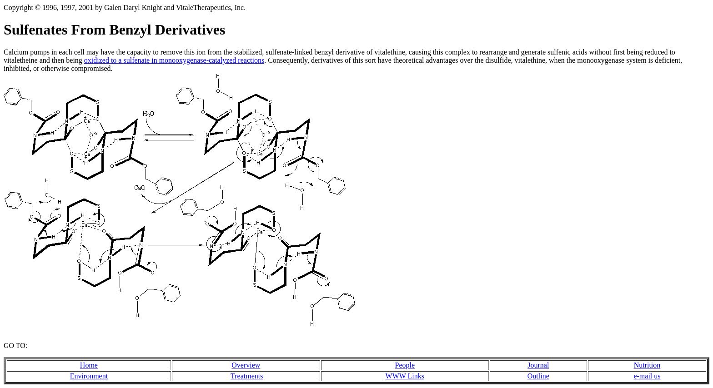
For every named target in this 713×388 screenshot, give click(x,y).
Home (89, 365)
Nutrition (647, 365)
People (405, 365)
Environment (89, 376)
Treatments (247, 376)
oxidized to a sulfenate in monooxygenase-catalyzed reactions (174, 60)
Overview (245, 365)
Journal (538, 365)
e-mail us (646, 376)
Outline (538, 376)
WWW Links (405, 376)
